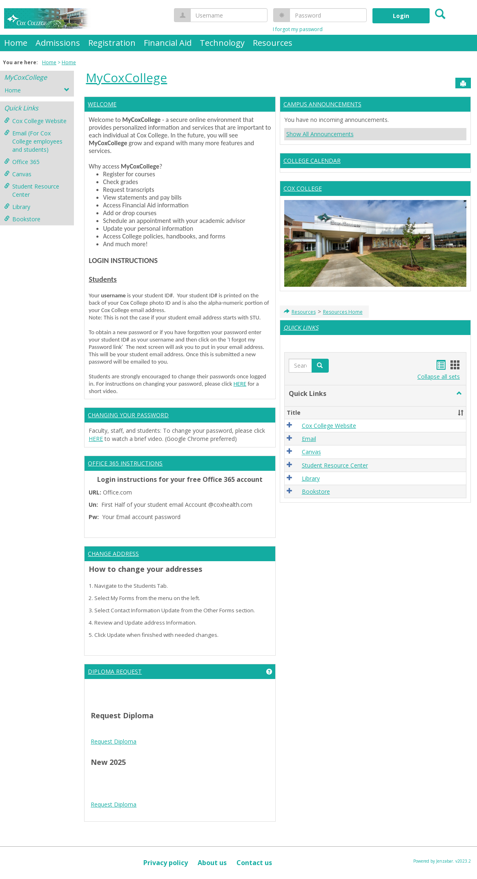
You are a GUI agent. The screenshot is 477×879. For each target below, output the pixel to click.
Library (17, 207)
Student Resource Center (31, 190)
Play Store (177, 795)
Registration (112, 42)
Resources (272, 42)
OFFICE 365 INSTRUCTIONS (125, 463)
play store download (118, 778)
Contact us (254, 862)
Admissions (58, 42)
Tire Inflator (106, 819)
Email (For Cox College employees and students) (33, 141)
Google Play (208, 795)
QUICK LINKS (301, 327)
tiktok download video (231, 778)
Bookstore (22, 219)
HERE (240, 383)
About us (212, 862)
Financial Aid (168, 42)
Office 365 (22, 162)
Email (309, 439)
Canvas (17, 174)
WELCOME (102, 104)
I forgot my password (298, 29)
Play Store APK (142, 795)
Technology (222, 42)
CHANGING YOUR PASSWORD (128, 415)
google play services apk (170, 787)
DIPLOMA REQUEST (115, 671)
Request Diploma (113, 741)
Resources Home (343, 311)
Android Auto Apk (114, 787)
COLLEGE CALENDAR (312, 160)
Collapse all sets (438, 376)
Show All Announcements (320, 134)
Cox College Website (35, 121)
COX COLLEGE (302, 188)
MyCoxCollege (25, 77)
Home (15, 42)
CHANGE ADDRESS (113, 554)
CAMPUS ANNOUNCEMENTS (322, 104)
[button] (459, 393)
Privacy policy (165, 862)
